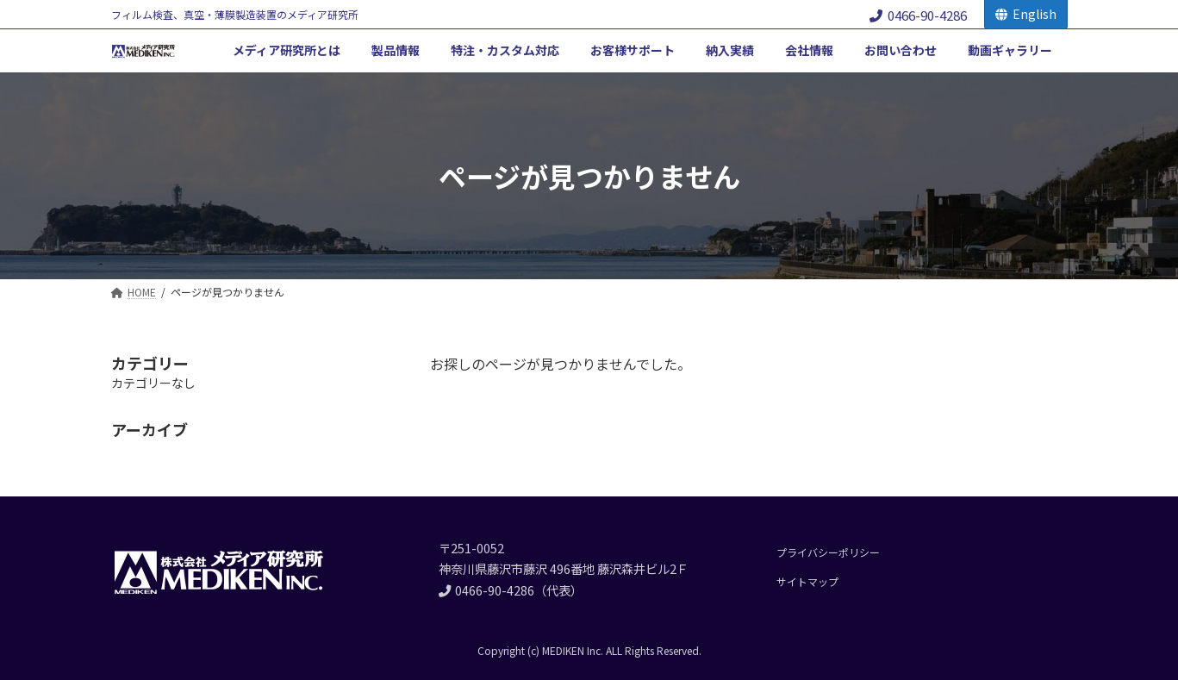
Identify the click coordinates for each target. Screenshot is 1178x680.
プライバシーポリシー (828, 552)
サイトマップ (807, 581)
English (1025, 13)
